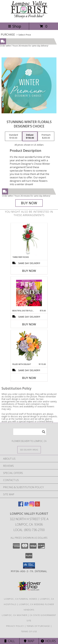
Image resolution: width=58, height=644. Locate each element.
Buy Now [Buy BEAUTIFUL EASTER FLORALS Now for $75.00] (29, 324)
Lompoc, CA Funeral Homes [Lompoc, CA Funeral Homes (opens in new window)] (20, 598)
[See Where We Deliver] (29, 449)
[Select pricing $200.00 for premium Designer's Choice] (46, 136)
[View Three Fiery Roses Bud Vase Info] (29, 239)
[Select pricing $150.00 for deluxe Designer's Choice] (30, 136)
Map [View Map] (29, 641)
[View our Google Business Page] (26, 505)
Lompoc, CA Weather (14, 615)
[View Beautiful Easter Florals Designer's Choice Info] (29, 293)
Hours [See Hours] (48, 641)
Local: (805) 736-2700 (29, 530)
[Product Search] (29, 431)
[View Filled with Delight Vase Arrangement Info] (29, 346)
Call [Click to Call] (9, 641)
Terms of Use (29, 631)
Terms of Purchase (38, 626)
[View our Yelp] (37, 505)
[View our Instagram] (31, 505)
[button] (29, 565)
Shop (14, 26)
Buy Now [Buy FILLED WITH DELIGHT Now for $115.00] (29, 378)
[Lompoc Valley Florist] (29, 17)
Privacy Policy (15, 626)
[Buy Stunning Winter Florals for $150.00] (29, 203)
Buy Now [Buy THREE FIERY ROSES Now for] (29, 271)
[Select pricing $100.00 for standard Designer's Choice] (13, 136)
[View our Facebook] (20, 505)
